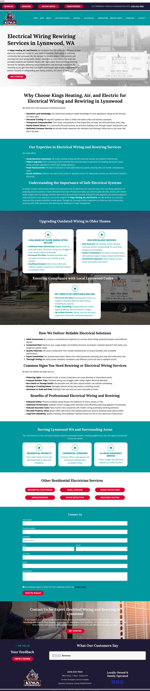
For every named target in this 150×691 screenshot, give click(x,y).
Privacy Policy (81, 587)
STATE (78, 545)
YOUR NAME (27, 520)
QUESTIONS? (27, 571)
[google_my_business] (122, 672)
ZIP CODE (26, 554)
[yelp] (117, 672)
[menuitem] (35, 18)
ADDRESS (26, 537)
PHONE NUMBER (29, 528)
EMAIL (25, 562)
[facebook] (113, 672)
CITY (24, 545)
